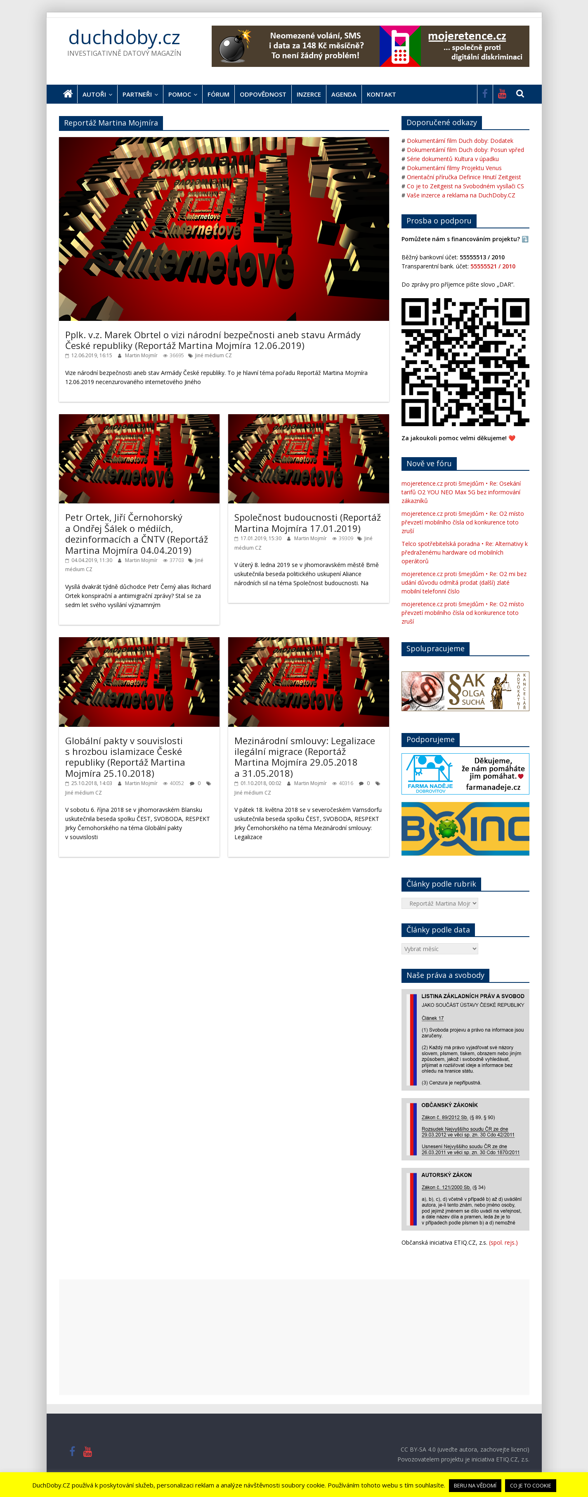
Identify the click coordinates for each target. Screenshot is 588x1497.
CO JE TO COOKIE (530, 1485)
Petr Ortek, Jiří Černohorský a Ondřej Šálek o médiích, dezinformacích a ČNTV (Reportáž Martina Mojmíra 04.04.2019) (136, 533)
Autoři (94, 94)
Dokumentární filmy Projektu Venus (454, 168)
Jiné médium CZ (213, 355)
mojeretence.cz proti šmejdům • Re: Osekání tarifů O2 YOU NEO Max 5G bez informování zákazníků (461, 492)
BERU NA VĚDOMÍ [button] (475, 1485)
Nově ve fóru (429, 463)
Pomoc (179, 94)
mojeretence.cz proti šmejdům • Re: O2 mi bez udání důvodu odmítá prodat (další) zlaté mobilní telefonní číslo (464, 582)
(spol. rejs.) (503, 1242)
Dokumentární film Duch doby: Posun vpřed (465, 150)
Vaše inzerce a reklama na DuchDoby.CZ (461, 195)
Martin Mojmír (142, 355)
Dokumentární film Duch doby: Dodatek (460, 141)
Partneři (137, 94)
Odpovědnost (263, 94)
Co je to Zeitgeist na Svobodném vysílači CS (465, 186)
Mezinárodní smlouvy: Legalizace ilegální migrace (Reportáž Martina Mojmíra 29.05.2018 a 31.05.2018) (304, 756)
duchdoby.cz (124, 37)
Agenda (344, 94)
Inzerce (309, 94)
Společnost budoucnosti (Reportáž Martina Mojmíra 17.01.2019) (307, 522)
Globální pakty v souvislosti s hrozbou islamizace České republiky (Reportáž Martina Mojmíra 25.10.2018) (125, 756)
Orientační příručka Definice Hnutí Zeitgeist (464, 177)
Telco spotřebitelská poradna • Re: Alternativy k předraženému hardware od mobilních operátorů (464, 552)
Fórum (218, 94)
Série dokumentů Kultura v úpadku (453, 159)
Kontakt (381, 94)
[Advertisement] (294, 1337)
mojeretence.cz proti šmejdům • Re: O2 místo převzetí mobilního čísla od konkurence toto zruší (462, 522)
